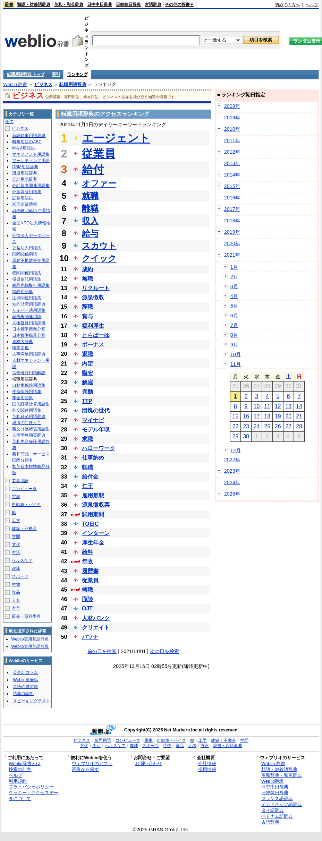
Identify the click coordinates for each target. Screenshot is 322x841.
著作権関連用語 (26, 316)
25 (267, 426)
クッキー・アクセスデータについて (33, 795)
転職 (87, 467)
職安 (87, 373)
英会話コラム (25, 672)
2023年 (232, 471)
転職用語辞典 (72, 84)
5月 (234, 306)
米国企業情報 (24, 204)
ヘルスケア (22, 560)
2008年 (232, 106)
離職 (90, 208)
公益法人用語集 (26, 248)
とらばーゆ (96, 335)
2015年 (232, 186)
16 (246, 416)
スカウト (99, 245)
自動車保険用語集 (28, 385)
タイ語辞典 (272, 810)
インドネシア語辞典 (281, 804)
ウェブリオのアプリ (92, 763)
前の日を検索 (102, 651)
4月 (234, 296)
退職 (87, 354)
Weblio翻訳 (272, 781)
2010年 (232, 129)
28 (299, 426)
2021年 (232, 255)
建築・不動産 (24, 528)
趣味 (16, 568)
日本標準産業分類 (28, 329)
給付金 (90, 477)
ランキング (77, 74)
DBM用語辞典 (25, 166)
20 (288, 416)
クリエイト (96, 627)
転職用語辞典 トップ (25, 74)
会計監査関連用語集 (31, 185)
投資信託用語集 (26, 279)
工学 (16, 520)
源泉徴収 (93, 297)
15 (235, 416)
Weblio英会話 (25, 679)
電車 (16, 496)
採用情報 (207, 769)
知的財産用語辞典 (28, 304)
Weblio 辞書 (15, 84)
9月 (234, 344)
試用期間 (93, 514)
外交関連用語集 (26, 410)
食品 (16, 592)
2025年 (232, 494)
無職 (87, 279)
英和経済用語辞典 (28, 416)
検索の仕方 (20, 769)
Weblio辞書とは (24, 763)
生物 (16, 584)
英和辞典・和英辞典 (281, 775)
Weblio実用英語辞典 (30, 646)
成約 (87, 269)
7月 (234, 325)
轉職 (87, 590)
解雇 (87, 382)
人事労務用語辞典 (28, 354)
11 (267, 406)
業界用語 (20, 480)
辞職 (87, 307)
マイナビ (93, 420)
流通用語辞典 (24, 173)
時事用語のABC (27, 141)
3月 (234, 286)
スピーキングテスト (31, 700)
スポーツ (20, 576)
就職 (90, 195)
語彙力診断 (23, 693)
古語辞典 (153, 4)
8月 (234, 335)
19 (278, 416)
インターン (96, 533)
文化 (16, 544)
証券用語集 (22, 198)
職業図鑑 (20, 347)
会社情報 (207, 763)
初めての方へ (287, 4)
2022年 (232, 459)
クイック (99, 258)
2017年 (232, 209)
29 (235, 436)
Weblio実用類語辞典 (30, 639)
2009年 (232, 117)
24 (257, 426)
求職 (87, 439)
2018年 (232, 220)
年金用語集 (22, 397)
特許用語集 (22, 291)
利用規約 (18, 781)
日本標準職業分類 (28, 335)
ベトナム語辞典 (277, 816)
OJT (87, 608)
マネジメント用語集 (31, 154)
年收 (87, 561)
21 (299, 416)
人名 (16, 600)
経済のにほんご (26, 422)
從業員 (90, 580)
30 (246, 436)
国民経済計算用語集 (31, 404)
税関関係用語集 (26, 273)
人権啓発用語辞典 (28, 322)
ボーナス (93, 344)
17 (257, 416)
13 (288, 406)
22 (235, 426)
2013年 (232, 163)
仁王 (87, 486)
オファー (99, 183)
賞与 (87, 316)
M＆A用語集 (23, 148)
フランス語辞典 (277, 798)
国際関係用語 (24, 254)
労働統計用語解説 (28, 372)
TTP (87, 401)
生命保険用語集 (26, 391)
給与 (90, 233)
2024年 (232, 482)
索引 (56, 74)
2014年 (232, 175)
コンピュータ (24, 488)
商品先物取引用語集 (31, 285)
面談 (87, 599)
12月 (235, 450)
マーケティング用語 (31, 160)
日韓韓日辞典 (128, 4)
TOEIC (90, 524)
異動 (87, 392)
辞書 (9, 4)
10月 (235, 354)
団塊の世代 (96, 410)
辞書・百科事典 (26, 616)
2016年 (232, 197)
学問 (16, 536)
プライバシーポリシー (31, 786)
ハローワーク (98, 448)
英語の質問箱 (25, 686)
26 (278, 426)
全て (9, 122)
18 (267, 416)
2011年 (232, 140)
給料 (87, 552)
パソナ (90, 637)
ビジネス (43, 84)
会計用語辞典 (24, 179)
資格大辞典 (22, 341)
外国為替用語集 (26, 191)
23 (246, 426)
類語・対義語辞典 (33, 4)
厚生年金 (93, 543)
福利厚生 (93, 326)
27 (288, 426)
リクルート (96, 288)
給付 (93, 169)
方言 (16, 608)
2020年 (232, 243)
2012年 (232, 152)
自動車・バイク (26, 504)
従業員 (98, 153)
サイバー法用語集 (28, 310)
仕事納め (93, 458)
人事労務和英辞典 (28, 435)
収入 (90, 220)
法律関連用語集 (26, 297)
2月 (234, 277)
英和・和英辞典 (68, 4)
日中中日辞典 (99, 4)
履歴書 (90, 571)
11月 (235, 364)
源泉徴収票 (96, 505)
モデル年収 (96, 429)
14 (299, 406)
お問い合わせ (148, 763)
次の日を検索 (164, 651)
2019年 (232, 232)
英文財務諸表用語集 (31, 429)
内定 (87, 364)
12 (278, 406)
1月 (234, 267)
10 (257, 406)
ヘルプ (312, 4)
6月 (234, 315)
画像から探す (85, 769)
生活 (16, 552)
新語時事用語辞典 (28, 135)
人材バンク (96, 618)
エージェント (116, 138)
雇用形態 (93, 495)
